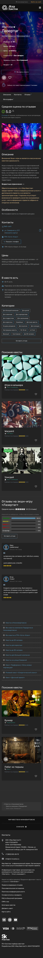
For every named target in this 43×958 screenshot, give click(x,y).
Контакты (18, 95)
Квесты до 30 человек (13, 650)
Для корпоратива (22, 314)
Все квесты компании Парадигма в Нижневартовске (18, 629)
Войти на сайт (36, 2)
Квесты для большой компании (16, 655)
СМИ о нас (5, 901)
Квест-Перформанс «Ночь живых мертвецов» (17, 666)
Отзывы (28, 94)
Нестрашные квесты (10, 330)
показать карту (11, 233)
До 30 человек (29, 334)
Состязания (17, 334)
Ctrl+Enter (14, 881)
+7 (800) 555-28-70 (12, 854)
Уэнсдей (9, 477)
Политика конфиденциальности (13, 892)
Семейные (19, 322)
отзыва (5, 115)
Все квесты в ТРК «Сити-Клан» (16, 635)
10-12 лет (23, 330)
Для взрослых (7, 322)
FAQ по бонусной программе (12, 898)
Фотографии (8, 99)
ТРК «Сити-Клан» (11, 237)
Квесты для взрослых (12, 645)
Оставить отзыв (21, 341)
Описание (7, 95)
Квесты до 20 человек (13, 640)
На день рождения (9, 326)
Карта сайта (6, 912)
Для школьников (22, 318)
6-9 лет (32, 330)
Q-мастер (6, 530)
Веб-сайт (7, 226)
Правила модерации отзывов (12, 885)
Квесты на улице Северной (15, 660)
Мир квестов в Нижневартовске (21, 819)
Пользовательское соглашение (13, 888)
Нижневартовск (22, 2)
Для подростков (8, 318)
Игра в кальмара (14, 385)
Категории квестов (8, 905)
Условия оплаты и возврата (11, 895)
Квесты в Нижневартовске (14, 623)
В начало (21, 827)
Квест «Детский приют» (14, 678)
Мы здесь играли (21, 72)
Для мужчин (23, 326)
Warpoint (9, 431)
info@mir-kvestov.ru (12, 859)
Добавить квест (7, 908)
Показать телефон (11, 242)
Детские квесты (32, 322)
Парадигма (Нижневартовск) (18, 36)
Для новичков (7, 314)
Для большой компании (10, 310)
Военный (6, 334)
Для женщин (35, 326)
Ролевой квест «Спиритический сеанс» (20, 673)
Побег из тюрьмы (14, 767)
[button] (39, 125)
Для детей (25, 310)
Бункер (9, 720)
